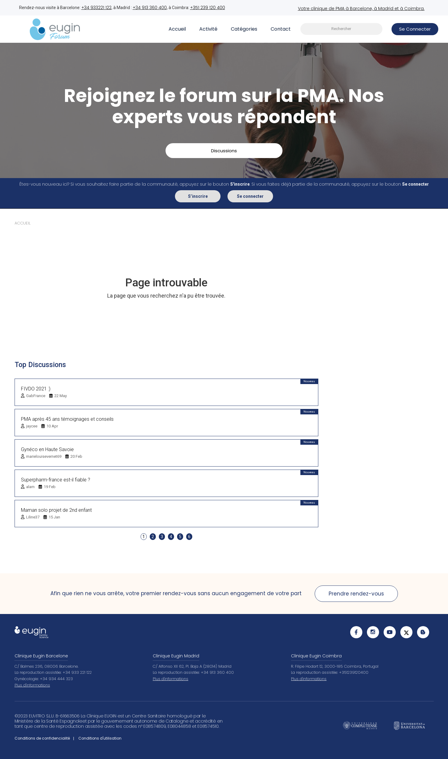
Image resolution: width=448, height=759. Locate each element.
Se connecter (250, 196)
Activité (208, 28)
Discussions (224, 150)
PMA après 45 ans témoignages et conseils (67, 419)
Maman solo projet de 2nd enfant (56, 510)
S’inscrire (198, 196)
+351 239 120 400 (207, 8)
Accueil (177, 28)
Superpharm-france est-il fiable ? (55, 479)
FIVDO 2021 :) (35, 388)
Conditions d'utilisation (99, 737)
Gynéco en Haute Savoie (47, 449)
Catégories (244, 28)
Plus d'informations (32, 685)
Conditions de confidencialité (42, 737)
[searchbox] (341, 29)
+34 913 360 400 (150, 8)
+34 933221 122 (96, 8)
